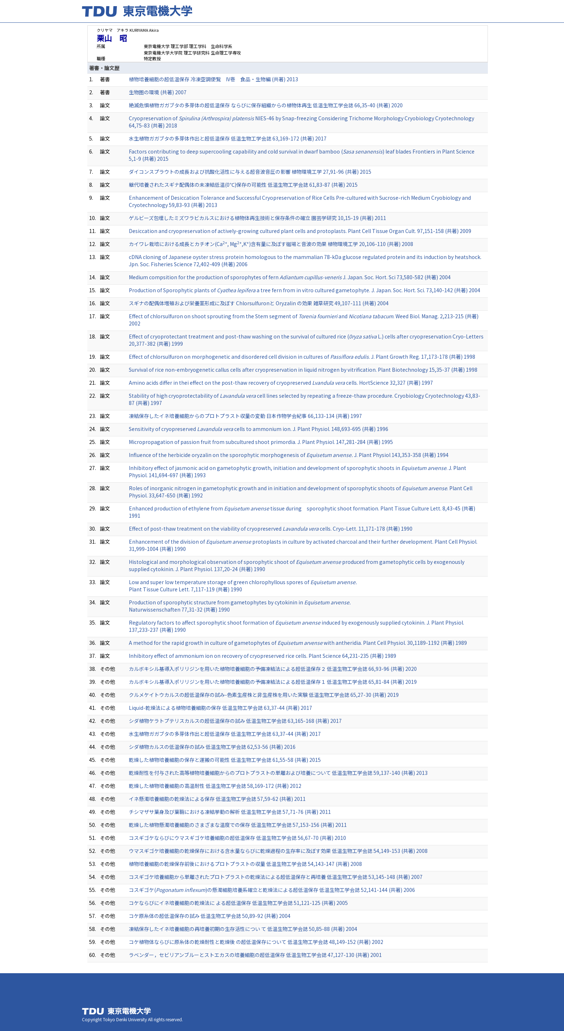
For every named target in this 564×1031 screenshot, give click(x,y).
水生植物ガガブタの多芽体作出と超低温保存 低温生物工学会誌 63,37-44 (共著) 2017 (225, 733)
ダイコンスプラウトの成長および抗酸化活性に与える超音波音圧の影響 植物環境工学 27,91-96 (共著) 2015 (250, 171)
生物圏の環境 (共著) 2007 (158, 92)
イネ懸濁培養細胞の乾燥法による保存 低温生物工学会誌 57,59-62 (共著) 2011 (217, 798)
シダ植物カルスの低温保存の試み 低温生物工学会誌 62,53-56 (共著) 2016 (212, 746)
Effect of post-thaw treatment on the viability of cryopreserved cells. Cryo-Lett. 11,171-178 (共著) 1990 (270, 528)
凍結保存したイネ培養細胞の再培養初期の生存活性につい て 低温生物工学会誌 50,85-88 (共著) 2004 (243, 928)
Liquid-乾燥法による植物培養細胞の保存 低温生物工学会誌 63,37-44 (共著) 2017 (220, 707)
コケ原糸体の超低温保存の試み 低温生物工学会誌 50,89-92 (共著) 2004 (209, 915)
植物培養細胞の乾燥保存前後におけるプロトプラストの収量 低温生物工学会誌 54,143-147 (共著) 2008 (245, 863)
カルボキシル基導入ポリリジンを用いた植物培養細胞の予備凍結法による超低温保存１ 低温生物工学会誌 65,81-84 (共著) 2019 (273, 681)
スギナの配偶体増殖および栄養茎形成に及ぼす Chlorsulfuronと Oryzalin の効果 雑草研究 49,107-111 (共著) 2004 (259, 303)
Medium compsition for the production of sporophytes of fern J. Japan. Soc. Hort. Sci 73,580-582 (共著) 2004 (290, 277)
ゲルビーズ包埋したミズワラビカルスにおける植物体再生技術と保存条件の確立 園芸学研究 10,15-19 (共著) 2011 (257, 217)
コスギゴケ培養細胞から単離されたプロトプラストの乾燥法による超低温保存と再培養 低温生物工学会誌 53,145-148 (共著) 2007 (276, 876)
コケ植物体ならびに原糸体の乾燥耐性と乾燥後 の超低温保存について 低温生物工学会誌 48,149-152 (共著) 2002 (256, 941)
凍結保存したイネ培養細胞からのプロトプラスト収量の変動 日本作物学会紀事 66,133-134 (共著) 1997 (245, 415)
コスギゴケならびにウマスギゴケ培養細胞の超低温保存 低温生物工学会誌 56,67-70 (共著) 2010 (237, 837)
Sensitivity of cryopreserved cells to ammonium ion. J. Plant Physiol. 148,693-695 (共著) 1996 (258, 428)
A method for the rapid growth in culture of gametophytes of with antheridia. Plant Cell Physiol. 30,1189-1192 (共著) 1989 (298, 642)
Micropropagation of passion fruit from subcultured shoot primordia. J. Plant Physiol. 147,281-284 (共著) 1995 (261, 441)
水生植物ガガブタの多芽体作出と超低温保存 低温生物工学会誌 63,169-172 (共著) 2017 (228, 138)
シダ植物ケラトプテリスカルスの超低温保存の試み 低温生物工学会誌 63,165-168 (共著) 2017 (235, 720)
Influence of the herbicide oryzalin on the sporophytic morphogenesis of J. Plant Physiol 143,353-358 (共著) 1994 (289, 454)
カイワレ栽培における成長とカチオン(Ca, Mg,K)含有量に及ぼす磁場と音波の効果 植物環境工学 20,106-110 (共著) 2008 (271, 243)
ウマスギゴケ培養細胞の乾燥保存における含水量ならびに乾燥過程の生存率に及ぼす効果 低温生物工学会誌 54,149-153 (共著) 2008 (278, 850)
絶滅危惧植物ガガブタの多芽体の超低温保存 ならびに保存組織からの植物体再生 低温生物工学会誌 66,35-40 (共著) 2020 (266, 105)
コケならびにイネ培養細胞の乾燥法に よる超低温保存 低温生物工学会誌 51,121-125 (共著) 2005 (238, 902)
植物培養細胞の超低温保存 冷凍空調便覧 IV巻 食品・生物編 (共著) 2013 (213, 79)
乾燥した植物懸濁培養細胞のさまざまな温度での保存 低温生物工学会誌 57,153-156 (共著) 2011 (238, 824)
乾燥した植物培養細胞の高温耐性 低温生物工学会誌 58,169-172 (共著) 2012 (215, 785)
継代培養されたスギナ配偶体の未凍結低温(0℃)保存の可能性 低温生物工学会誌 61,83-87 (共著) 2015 (243, 184)
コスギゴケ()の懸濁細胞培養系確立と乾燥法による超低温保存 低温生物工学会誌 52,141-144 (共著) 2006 (272, 889)
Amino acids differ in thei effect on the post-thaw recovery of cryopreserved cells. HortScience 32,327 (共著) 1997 (281, 382)
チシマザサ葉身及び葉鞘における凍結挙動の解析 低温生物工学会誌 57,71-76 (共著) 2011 (230, 811)
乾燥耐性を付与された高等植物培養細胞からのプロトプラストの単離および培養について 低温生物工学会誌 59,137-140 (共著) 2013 (278, 772)
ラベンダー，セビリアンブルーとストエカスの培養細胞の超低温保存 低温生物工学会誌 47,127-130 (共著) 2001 (255, 954)
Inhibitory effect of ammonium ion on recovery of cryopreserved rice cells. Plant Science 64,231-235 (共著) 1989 (262, 655)
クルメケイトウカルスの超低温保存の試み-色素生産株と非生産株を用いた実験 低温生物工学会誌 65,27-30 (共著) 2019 (264, 694)
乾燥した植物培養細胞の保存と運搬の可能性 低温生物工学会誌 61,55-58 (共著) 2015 (225, 759)
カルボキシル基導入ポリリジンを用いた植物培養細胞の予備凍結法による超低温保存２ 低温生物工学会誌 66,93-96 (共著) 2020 (273, 668)
